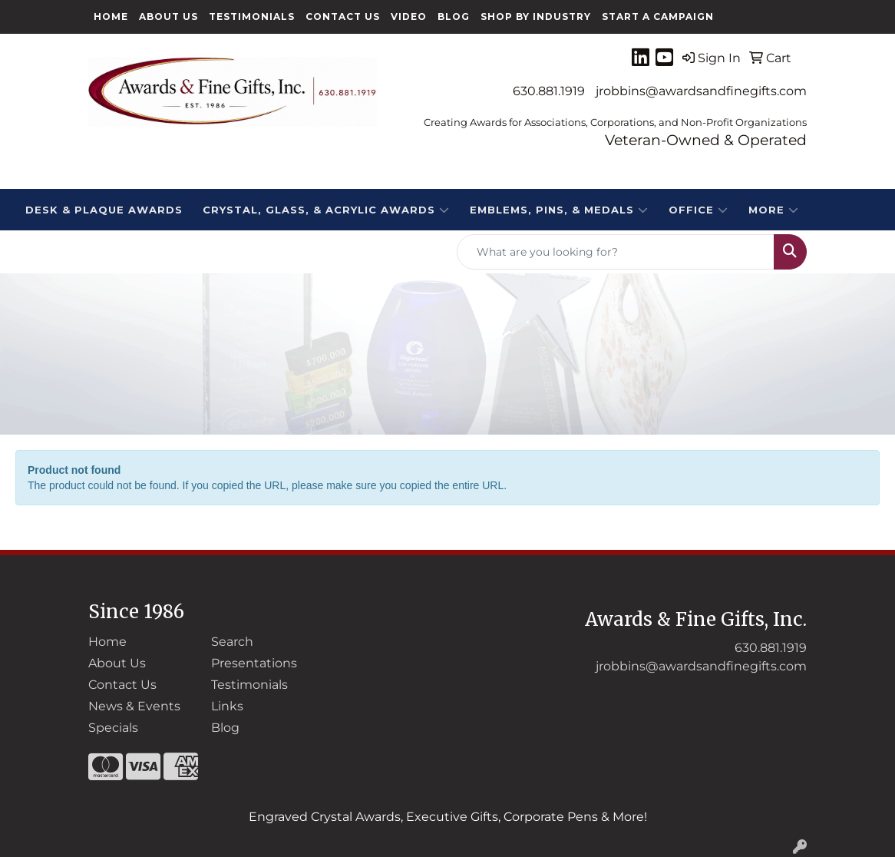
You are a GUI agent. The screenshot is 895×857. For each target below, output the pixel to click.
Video (409, 16)
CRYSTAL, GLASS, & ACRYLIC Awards (326, 209)
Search (232, 641)
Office (698, 209)
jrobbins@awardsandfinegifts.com (701, 91)
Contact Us (342, 16)
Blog (454, 16)
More (773, 209)
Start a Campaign (658, 16)
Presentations (254, 663)
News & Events (134, 706)
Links (227, 706)
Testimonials (252, 16)
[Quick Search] (615, 252)
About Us (168, 16)
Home (111, 16)
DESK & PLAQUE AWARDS (104, 209)
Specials (113, 727)
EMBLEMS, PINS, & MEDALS (559, 209)
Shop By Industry (536, 16)
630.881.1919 (549, 91)
